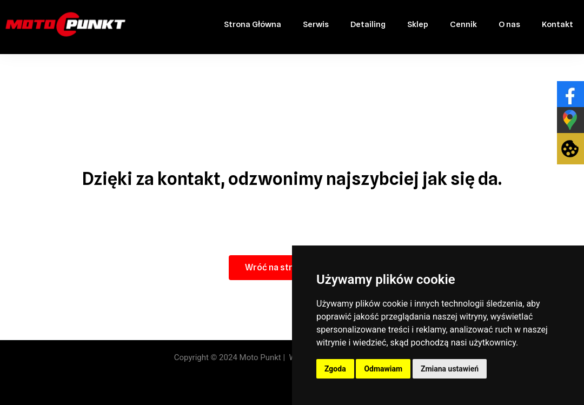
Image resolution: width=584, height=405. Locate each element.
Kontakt (557, 24)
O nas (509, 24)
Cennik (463, 24)
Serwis (316, 24)
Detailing (368, 24)
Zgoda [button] (335, 368)
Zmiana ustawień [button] (450, 368)
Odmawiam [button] (383, 368)
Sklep (417, 24)
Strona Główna (252, 24)
